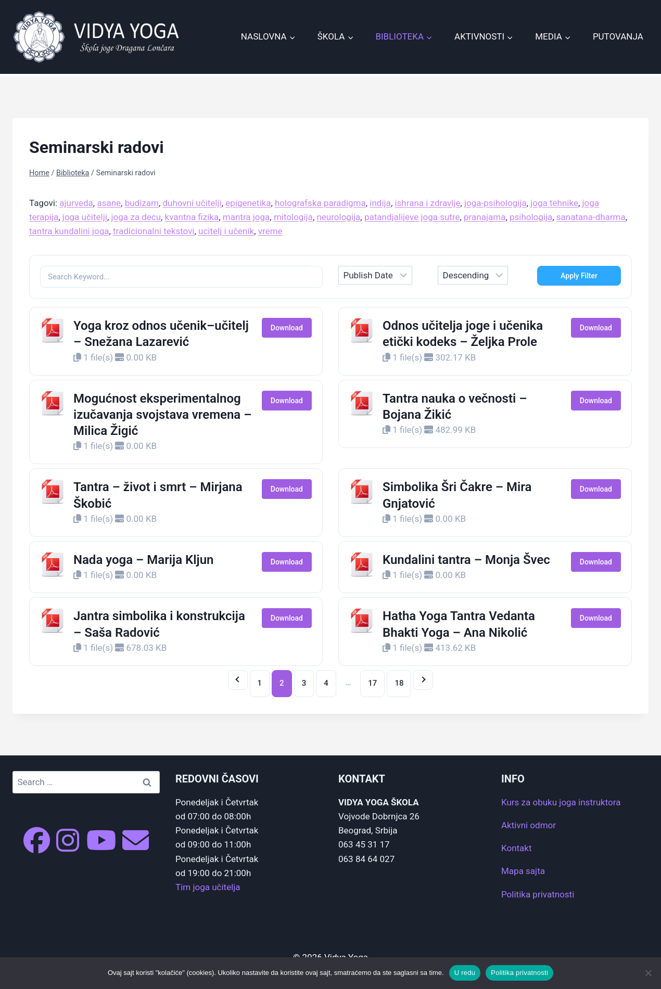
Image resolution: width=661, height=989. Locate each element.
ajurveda (76, 203)
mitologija (293, 217)
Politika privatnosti (537, 894)
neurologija (338, 217)
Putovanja (618, 36)
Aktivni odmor (528, 825)
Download (287, 328)
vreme (270, 231)
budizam (142, 203)
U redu (465, 973)
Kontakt (516, 848)
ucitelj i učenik (226, 231)
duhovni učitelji (191, 203)
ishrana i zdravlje (427, 203)
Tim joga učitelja (207, 887)
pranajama (484, 217)
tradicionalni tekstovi (154, 231)
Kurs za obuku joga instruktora (560, 802)
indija (380, 203)
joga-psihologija (495, 203)
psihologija (531, 217)
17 (372, 683)
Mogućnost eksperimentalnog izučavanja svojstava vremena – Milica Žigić (162, 414)
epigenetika (248, 203)
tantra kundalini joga (69, 231)
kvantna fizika (192, 217)
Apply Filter (579, 276)
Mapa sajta (523, 871)
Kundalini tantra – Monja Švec (466, 560)
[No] (648, 973)
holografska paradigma (320, 203)
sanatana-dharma (591, 217)
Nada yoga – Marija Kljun (143, 560)
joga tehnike (554, 203)
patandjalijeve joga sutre (412, 217)
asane (109, 203)
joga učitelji (84, 217)
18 (399, 683)
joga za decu (136, 217)
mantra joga (246, 217)
